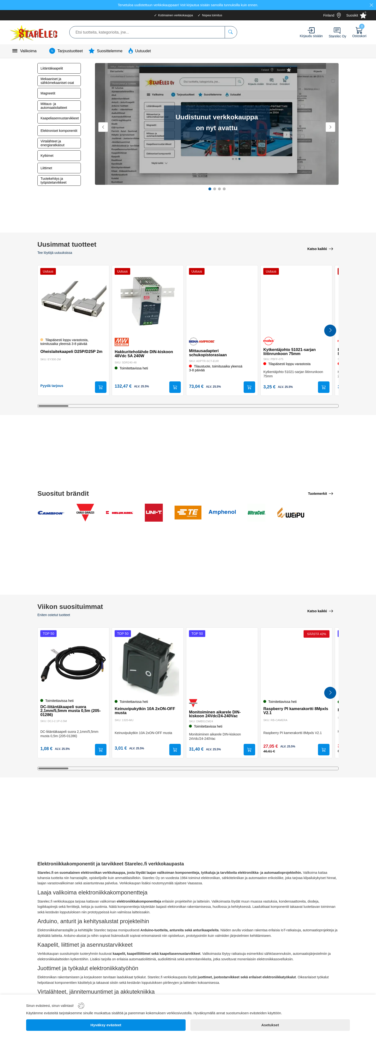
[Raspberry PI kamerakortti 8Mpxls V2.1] (296, 663)
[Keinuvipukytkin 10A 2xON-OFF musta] (148, 663)
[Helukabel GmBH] (119, 513)
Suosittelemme (109, 51)
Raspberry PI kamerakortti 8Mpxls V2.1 (289, 710)
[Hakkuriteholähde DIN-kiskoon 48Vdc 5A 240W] (148, 300)
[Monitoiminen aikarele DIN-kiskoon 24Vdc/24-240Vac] (222, 663)
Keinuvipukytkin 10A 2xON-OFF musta (146, 710)
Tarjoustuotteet (70, 51)
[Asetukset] (270, 1025)
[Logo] (34, 32)
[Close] (371, 5)
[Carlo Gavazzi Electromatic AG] (85, 513)
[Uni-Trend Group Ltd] (153, 513)
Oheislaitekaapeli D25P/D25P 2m (72, 351)
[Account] (311, 30)
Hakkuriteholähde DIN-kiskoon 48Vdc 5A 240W (145, 353)
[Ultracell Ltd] (256, 513)
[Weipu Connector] (290, 513)
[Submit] (100, 387)
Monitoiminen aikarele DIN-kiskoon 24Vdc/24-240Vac (215, 713)
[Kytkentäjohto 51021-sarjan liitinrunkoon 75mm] (296, 300)
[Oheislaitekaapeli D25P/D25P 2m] (73, 300)
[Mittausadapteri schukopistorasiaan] (222, 300)
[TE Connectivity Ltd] (188, 513)
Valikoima (28, 51)
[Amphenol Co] (222, 513)
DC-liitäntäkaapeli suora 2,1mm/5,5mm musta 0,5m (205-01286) (71, 710)
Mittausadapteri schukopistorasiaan (209, 352)
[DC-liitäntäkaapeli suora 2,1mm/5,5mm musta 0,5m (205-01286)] (73, 663)
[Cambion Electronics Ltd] (51, 513)
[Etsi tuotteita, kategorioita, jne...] (231, 32)
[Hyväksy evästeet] (106, 1025)
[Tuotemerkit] (321, 494)
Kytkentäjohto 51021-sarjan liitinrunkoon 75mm (290, 351)
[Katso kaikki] (320, 248)
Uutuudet (143, 51)
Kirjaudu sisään (311, 36)
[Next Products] (330, 331)
